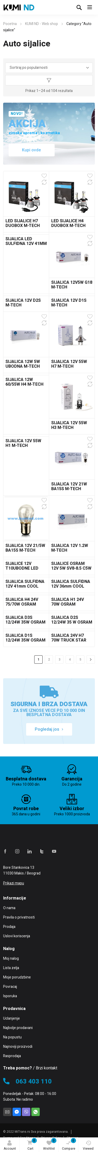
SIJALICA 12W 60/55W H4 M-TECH (24, 382)
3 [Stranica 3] (59, 659)
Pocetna (10, 24)
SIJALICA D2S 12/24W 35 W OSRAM (71, 619)
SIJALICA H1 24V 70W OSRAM (67, 601)
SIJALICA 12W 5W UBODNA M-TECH (22, 364)
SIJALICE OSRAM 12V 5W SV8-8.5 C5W (71, 565)
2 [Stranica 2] (49, 659)
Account (10, 1145)
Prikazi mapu (13, 883)
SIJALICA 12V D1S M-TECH (69, 302)
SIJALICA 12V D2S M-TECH (23, 302)
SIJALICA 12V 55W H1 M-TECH (23, 443)
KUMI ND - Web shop (41, 24)
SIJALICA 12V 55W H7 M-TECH (69, 364)
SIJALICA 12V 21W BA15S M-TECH (69, 486)
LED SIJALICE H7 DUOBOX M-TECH (22, 223)
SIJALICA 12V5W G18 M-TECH (71, 284)
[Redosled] (49, 68)
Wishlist (49, 1144)
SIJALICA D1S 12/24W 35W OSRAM (25, 637)
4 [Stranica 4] (70, 659)
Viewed (88, 1145)
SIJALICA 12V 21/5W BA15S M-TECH (25, 548)
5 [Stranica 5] (80, 659)
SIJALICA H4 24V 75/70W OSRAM (21, 601)
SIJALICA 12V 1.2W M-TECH (69, 548)
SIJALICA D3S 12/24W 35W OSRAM (25, 619)
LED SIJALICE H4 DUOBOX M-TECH (68, 223)
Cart (31, 1144)
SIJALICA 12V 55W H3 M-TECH (69, 425)
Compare (69, 1144)
